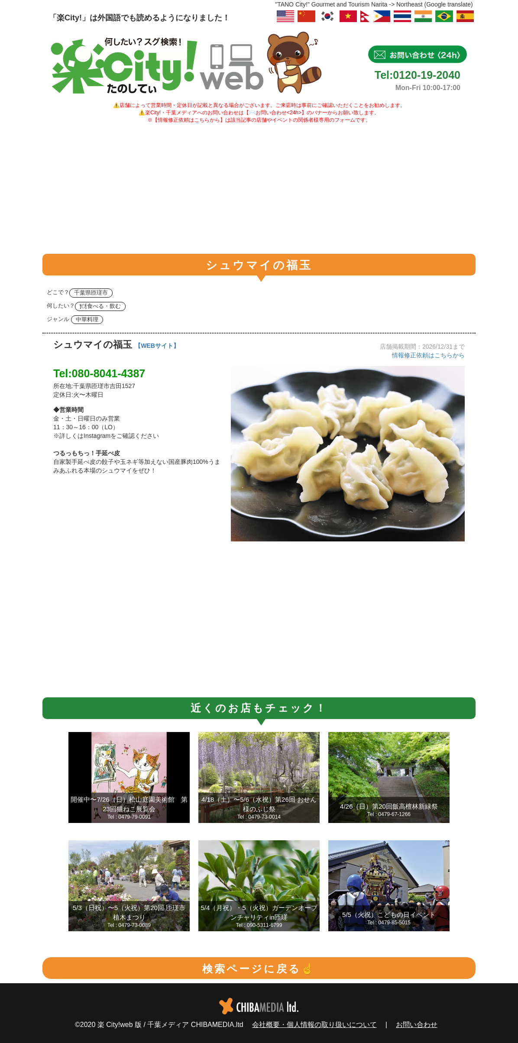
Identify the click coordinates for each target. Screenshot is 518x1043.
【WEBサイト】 (157, 345)
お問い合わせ (416, 1024)
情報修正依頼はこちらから (428, 355)
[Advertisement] (259, 188)
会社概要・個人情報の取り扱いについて (314, 1024)
